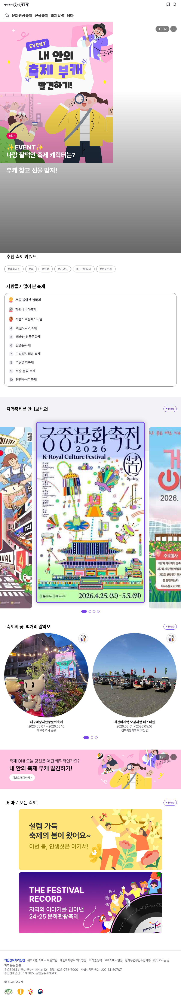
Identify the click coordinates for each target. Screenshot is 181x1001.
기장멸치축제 (25, 362)
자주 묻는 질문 (12, 965)
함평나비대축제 (25, 310)
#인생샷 (62, 269)
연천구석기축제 (26, 380)
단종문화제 (23, 345)
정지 (173, 29)
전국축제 (41, 15)
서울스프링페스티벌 (28, 319)
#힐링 (45, 269)
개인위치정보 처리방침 (73, 960)
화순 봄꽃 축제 (26, 371)
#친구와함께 (83, 269)
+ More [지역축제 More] (170, 408)
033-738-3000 (67, 969)
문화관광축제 (22, 15)
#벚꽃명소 (14, 269)
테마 (70, 15)
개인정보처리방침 (14, 960)
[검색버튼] (174, 4)
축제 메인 (6, 15)
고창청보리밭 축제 (28, 354)
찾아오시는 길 (161, 960)
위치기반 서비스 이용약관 (42, 960)
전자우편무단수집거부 (138, 960)
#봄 (31, 269)
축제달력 (57, 15)
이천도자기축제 (26, 328)
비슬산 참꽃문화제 (28, 337)
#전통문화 (106, 269)
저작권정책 (95, 960)
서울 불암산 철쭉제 (28, 300)
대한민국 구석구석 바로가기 (16, 5)
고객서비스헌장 (113, 960)
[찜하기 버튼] (168, 4)
